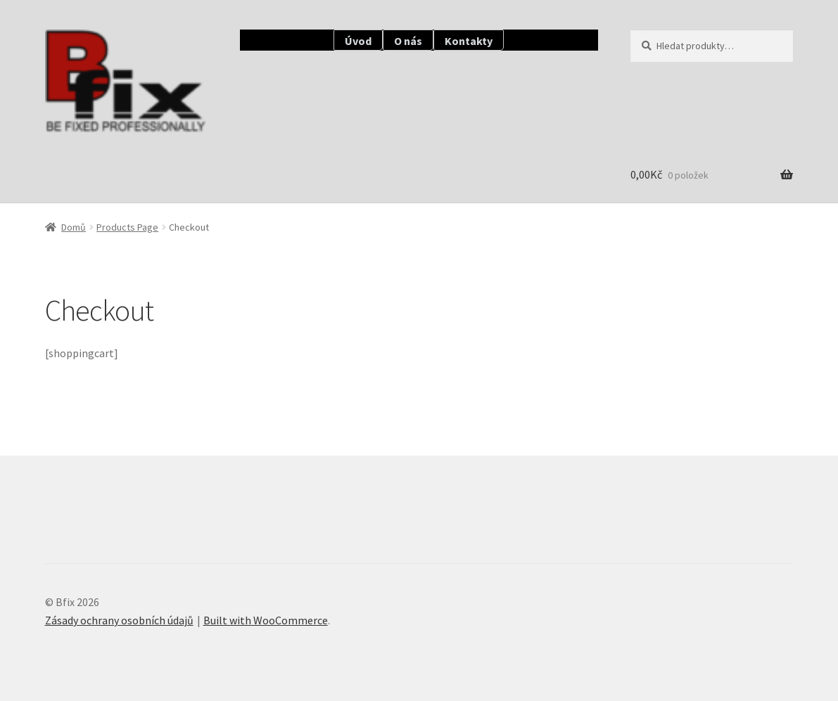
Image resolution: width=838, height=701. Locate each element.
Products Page (127, 227)
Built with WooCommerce (265, 620)
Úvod (358, 41)
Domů (73, 227)
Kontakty (469, 41)
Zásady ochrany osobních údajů (119, 620)
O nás (408, 41)
